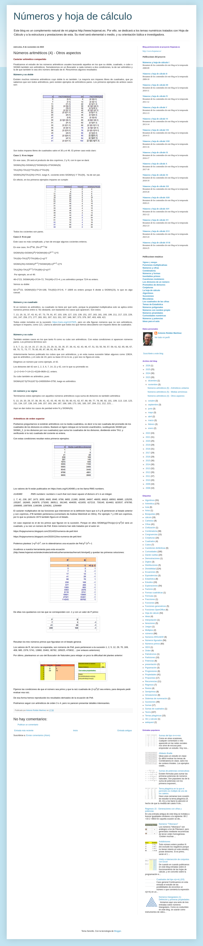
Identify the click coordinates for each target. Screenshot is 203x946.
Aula (147, 507)
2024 (148, 373)
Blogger (117, 931)
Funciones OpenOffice (155, 610)
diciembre (152, 381)
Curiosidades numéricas (154, 315)
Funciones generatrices (155, 606)
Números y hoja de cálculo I (156, 62)
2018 (148, 449)
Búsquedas (150, 514)
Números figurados (153, 640)
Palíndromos (150, 654)
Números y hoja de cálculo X (155, 164)
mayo (151, 412)
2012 (148, 472)
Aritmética (149, 503)
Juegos (148, 626)
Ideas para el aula (151, 321)
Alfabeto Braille (165, 753)
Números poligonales (153, 307)
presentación (151, 664)
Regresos (149, 685)
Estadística (150, 579)
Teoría (148, 712)
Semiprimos (150, 691)
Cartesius (149, 521)
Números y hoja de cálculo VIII (156, 141)
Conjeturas (148, 287)
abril (150, 416)
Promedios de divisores (154, 285)
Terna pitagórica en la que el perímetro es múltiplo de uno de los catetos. (173, 791)
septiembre (153, 404)
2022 (148, 433)
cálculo (148, 517)
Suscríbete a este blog (153, 353)
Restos (148, 688)
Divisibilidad (150, 568)
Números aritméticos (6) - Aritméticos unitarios (168, 388)
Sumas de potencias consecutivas (174, 771)
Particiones (150, 657)
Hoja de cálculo (152, 613)
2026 (148, 365)
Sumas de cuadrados (154, 709)
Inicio (75, 730)
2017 (148, 453)
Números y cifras (151, 268)
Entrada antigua (124, 730)
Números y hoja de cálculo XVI (156, 231)
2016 (148, 457)
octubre (151, 401)
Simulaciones (151, 695)
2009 (148, 484)
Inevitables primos (151, 276)
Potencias (149, 661)
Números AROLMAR (154, 637)
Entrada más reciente (23, 730)
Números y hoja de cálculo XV (156, 220)
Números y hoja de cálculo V (155, 107)
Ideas (147, 616)
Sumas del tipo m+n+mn (170, 735)
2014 (148, 464)
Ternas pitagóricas (153, 715)
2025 (148, 369)
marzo (151, 420)
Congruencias (151, 534)
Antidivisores (164, 841)
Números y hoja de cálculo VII (156, 130)
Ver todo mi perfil (162, 337)
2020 (148, 441)
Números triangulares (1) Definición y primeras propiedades (174, 898)
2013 (148, 468)
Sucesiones (148, 296)
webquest (149, 722)
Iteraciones (150, 623)
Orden (148, 650)
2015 (148, 460)
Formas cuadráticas (154, 592)
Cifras (147, 524)
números (149, 633)
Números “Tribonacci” (168, 824)
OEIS (147, 647)
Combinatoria (149, 271)
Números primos (152, 644)
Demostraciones (152, 558)
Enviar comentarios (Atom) (38, 735)
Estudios (149, 582)
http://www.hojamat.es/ (152, 51)
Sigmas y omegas (150, 262)
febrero (151, 424)
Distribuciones (151, 565)
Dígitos (148, 562)
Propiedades (150, 674)
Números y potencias (153, 318)
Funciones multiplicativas (155, 265)
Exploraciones (151, 586)
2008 (148, 488)
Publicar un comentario (28, 724)
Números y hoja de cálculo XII (156, 186)
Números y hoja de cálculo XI (155, 175)
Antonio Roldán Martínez (170, 333)
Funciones (149, 603)
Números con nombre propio (156, 310)
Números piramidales (153, 313)
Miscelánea (148, 299)
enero (151, 428)
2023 (148, 377)
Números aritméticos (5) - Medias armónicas (167, 392)
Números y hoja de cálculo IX (155, 152)
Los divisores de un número (156, 282)
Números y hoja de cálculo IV (155, 96)
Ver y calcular (151, 719)
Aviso (147, 510)
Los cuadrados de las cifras (156, 301)
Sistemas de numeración (156, 698)
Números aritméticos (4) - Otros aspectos (166, 396)
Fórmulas (149, 596)
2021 (148, 437)
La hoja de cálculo (151, 290)
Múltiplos (149, 630)
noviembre (153, 384)
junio (150, 408)
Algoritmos (148, 293)
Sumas (148, 705)
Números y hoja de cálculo (72, 16)
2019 (148, 445)
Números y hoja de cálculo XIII (156, 197)
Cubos (148, 545)
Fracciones (150, 599)
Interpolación (151, 620)
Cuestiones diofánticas (155, 548)
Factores (149, 589)
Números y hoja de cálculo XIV (156, 209)
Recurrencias (151, 681)
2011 (148, 476)
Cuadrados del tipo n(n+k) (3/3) (170, 879)
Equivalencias (151, 575)
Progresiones (151, 671)
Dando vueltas (151, 555)
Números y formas (151, 273)
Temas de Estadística (153, 304)
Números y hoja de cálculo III (155, 85)
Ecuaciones (150, 572)
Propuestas (150, 678)
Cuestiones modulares (153, 279)
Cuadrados (150, 541)
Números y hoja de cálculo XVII (156, 242)
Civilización (150, 527)
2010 (148, 480)
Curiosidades (151, 551)
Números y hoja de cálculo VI (155, 119)
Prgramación (151, 668)
